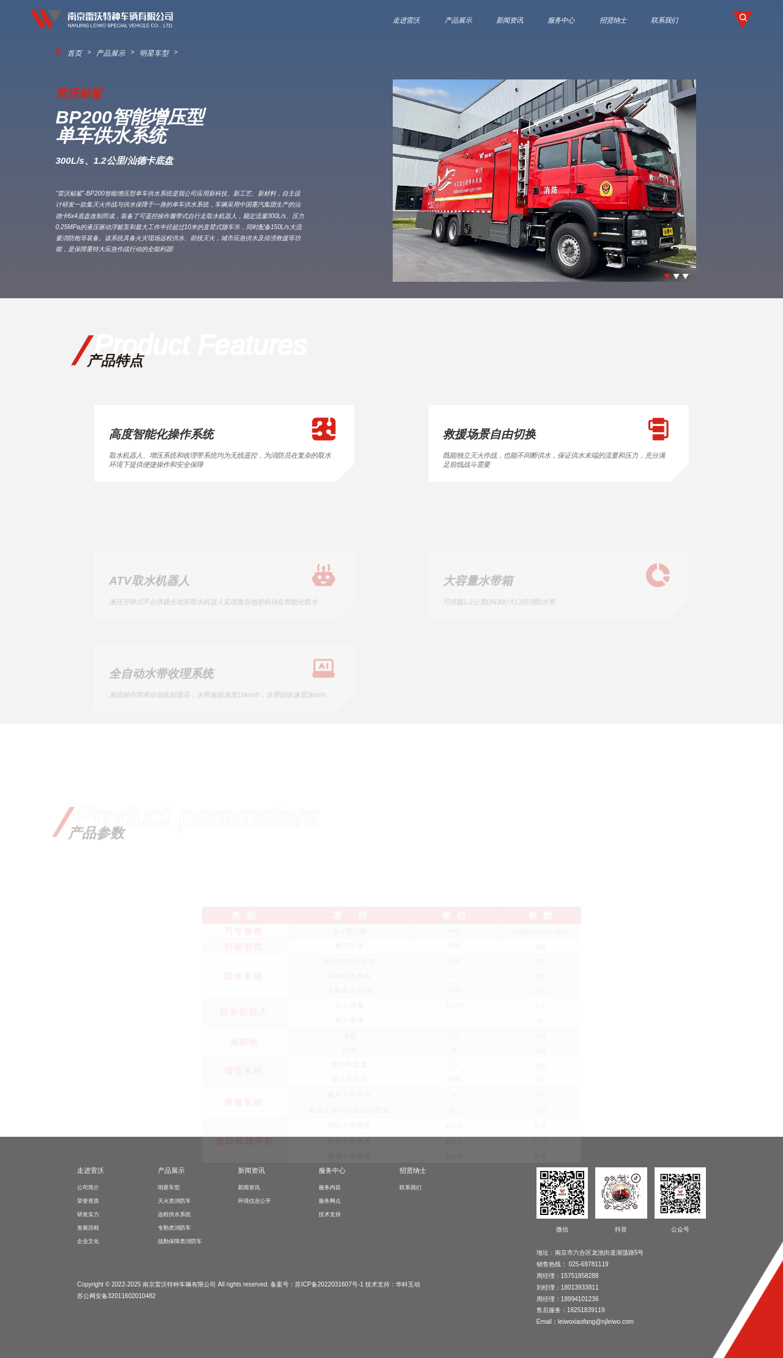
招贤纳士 (612, 20)
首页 (73, 53)
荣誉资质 (88, 1200)
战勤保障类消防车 (180, 1240)
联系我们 (664, 20)
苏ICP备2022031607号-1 (329, 1283)
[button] (667, 275)
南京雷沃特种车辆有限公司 (179, 1283)
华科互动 (408, 1283)
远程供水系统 (174, 1213)
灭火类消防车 (174, 1200)
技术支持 (330, 1213)
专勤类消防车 (174, 1227)
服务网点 (330, 1200)
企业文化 (88, 1240)
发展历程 (88, 1227)
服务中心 (560, 20)
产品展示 (458, 20)
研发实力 (88, 1213)
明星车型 (139, 53)
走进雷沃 (406, 20)
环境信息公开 (254, 1200)
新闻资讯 (509, 20)
